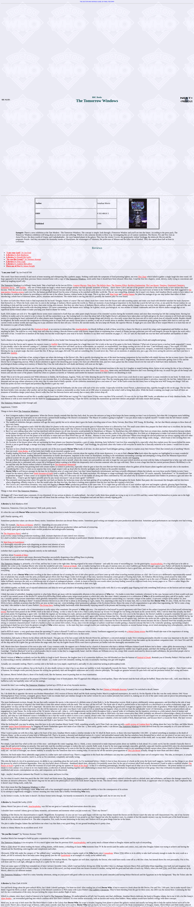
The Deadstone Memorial (65, 464)
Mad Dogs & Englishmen (14, 542)
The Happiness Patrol (12, 533)
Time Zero (91, 285)
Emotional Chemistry (176, 285)
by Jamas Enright (20, 266)
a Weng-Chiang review (136, 631)
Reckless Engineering (136, 285)
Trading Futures (128, 294)
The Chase (142, 277)
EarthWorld (65, 855)
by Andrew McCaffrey (19, 264)
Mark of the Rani (80, 765)
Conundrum (108, 853)
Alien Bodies (23, 451)
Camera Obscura (79, 285)
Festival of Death (41, 329)
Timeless (163, 285)
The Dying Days (46, 605)
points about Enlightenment (20, 726)
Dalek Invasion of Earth (43, 473)
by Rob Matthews (17, 255)
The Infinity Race (103, 285)
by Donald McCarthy (18, 257)
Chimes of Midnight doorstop (115, 689)
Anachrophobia (82, 329)
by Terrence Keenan (23, 259)
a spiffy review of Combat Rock (137, 724)
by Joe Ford (18, 253)
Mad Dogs (114, 294)
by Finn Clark (15, 262)
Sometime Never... (8, 287)
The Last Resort (152, 285)
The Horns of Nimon (24, 525)
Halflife (23, 287)
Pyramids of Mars (21, 555)
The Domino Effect (119, 285)
